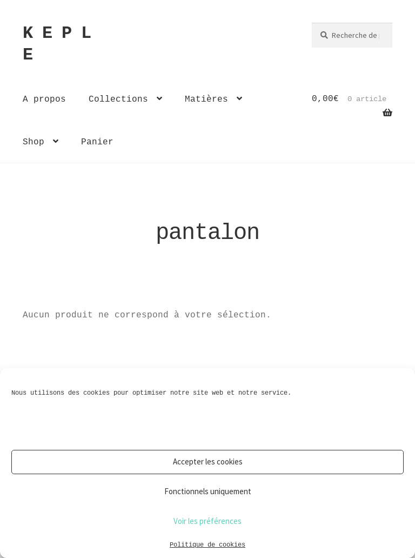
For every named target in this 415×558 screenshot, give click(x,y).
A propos (44, 99)
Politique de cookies (207, 544)
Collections (118, 99)
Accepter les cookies (208, 461)
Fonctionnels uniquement (207, 491)
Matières (206, 99)
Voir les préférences (207, 521)
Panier (97, 142)
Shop (33, 142)
